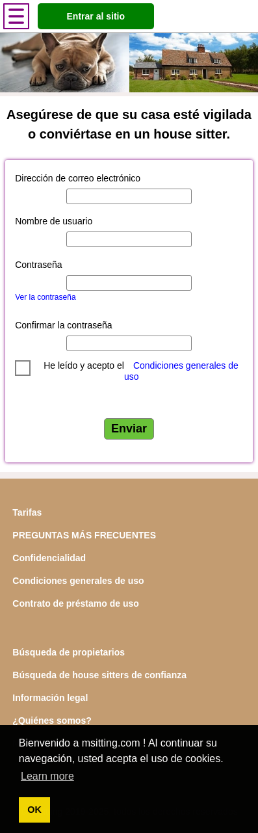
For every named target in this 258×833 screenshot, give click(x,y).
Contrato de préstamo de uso (75, 603)
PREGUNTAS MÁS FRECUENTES (84, 535)
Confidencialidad (49, 558)
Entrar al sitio (96, 16)
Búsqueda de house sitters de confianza (99, 675)
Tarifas (27, 512)
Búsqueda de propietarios (68, 652)
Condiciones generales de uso (78, 580)
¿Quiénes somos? (51, 720)
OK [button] (34, 809)
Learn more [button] (47, 776)
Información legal (50, 698)
